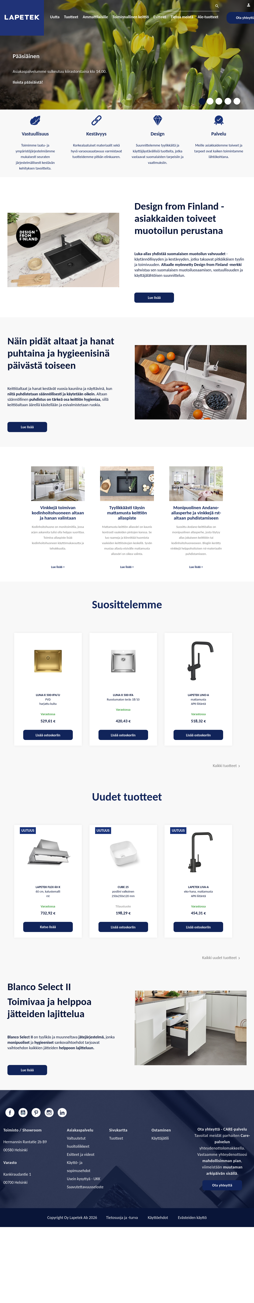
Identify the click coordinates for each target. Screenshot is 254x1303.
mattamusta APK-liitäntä (198, 699)
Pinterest (36, 1112)
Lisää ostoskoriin (48, 735)
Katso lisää (48, 927)
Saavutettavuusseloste (85, 1186)
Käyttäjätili (160, 1138)
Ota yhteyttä (222, 1185)
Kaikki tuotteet (227, 766)
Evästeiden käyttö (192, 1217)
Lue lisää (154, 297)
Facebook (9, 1112)
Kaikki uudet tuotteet (221, 958)
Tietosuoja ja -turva (122, 1217)
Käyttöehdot (158, 1217)
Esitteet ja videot (80, 1154)
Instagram (49, 1112)
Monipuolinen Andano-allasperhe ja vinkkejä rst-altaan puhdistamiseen (196, 513)
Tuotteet (116, 1138)
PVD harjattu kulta (48, 699)
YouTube (22, 1112)
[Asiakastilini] (248, 5)
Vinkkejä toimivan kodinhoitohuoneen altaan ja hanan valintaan (58, 513)
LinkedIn (62, 1112)
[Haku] (189, 6)
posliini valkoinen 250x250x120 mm (123, 891)
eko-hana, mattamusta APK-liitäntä (198, 891)
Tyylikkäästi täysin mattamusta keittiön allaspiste (127, 513)
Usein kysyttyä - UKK (83, 1178)
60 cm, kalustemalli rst (48, 891)
